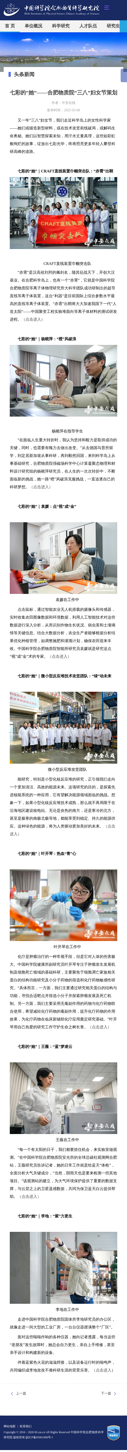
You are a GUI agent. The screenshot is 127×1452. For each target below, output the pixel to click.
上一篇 (21, 1393)
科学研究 (61, 25)
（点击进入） (33, 319)
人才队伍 (88, 25)
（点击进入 (101, 1370)
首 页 (10, 25)
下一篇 (106, 1393)
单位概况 (33, 25)
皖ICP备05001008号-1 (39, 1437)
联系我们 (26, 1426)
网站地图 (9, 1426)
